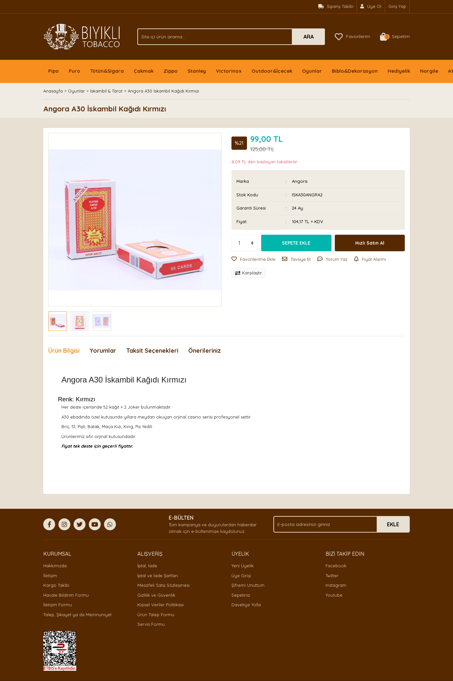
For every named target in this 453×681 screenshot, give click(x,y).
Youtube (334, 595)
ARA (308, 36)
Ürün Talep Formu (155, 614)
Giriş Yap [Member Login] (397, 6)
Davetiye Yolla (246, 604)
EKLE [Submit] (393, 524)
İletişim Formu (57, 604)
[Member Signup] (371, 6)
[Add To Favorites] (253, 259)
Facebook (336, 565)
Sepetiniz (240, 595)
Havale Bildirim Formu (66, 595)
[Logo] (82, 36)
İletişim (50, 575)
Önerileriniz (204, 350)
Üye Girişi (241, 575)
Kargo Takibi (56, 585)
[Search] (231, 36)
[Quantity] (244, 243)
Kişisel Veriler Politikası (160, 604)
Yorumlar (102, 350)
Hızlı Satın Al (369, 243)
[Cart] (395, 37)
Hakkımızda (55, 565)
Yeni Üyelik (242, 565)
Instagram (336, 585)
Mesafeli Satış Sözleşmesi (163, 585)
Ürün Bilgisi (64, 350)
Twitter (332, 575)
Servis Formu (151, 624)
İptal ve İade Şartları (157, 575)
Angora (299, 181)
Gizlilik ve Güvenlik (156, 595)
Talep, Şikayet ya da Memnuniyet (77, 614)
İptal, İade (147, 565)
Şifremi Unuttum (247, 585)
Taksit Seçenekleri (152, 350)
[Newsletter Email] (341, 524)
